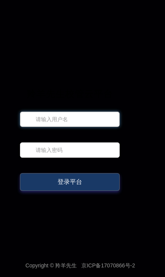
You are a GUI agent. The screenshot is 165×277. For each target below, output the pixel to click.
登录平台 (70, 182)
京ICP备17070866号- (108, 265)
